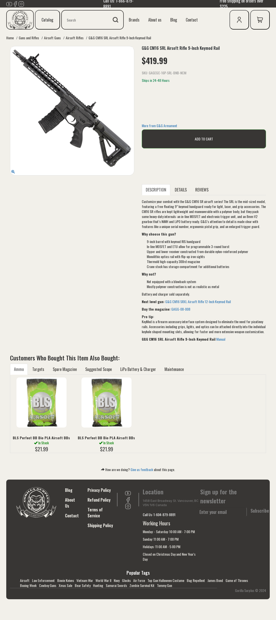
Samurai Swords (116, 585)
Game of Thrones (237, 580)
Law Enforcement (43, 580)
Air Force (139, 580)
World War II (103, 580)
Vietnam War (84, 580)
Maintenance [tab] (174, 369)
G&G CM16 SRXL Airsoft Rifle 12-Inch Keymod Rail (198, 301)
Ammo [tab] (19, 369)
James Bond (215, 580)
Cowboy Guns (47, 585)
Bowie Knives (65, 580)
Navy (117, 580)
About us (155, 20)
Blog (173, 20)
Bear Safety (82, 585)
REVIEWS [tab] (201, 190)
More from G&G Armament (159, 125)
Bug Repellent (196, 580)
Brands (134, 20)
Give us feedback (141, 469)
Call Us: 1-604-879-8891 (159, 514)
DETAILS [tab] (181, 190)
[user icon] (239, 20)
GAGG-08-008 (180, 309)
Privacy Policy (99, 490)
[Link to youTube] (9, 3)
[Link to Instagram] (21, 3)
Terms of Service (95, 513)
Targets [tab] (38, 369)
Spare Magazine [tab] (65, 369)
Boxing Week (28, 585)
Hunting (98, 585)
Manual (220, 339)
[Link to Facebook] (15, 3)
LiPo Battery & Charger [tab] (138, 369)
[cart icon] (260, 20)
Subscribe (259, 511)
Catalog (47, 20)
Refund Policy (99, 500)
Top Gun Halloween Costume (166, 580)
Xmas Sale (65, 585)
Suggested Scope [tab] (98, 369)
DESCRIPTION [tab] (156, 190)
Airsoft (25, 580)
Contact (192, 20)
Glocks (126, 580)
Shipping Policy (100, 525)
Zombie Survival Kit (142, 585)
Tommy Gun (164, 585)
